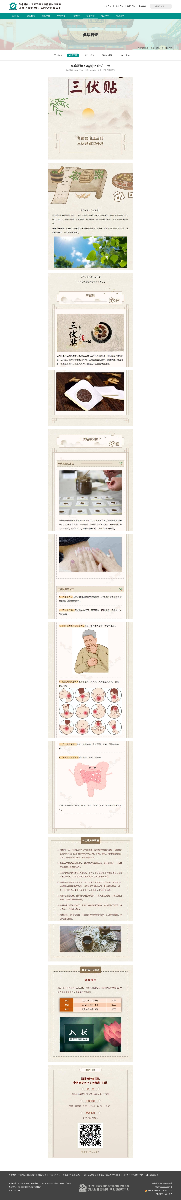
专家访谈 (105, 16)
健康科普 (90, 17)
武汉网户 (168, 1194)
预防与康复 (90, 55)
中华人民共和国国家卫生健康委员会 (32, 1175)
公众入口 (107, 6)
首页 (152, 48)
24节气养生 (125, 55)
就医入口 (131, 6)
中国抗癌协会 (54, 1175)
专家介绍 (61, 16)
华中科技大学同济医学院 (133, 1175)
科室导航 (46, 16)
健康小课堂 (107, 55)
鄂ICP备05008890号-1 (163, 1187)
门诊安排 (76, 16)
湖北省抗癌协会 (152, 1175)
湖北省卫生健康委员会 (72, 1175)
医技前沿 (58, 55)
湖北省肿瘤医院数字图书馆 (109, 1175)
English (142, 6)
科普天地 (168, 48)
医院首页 (16, 16)
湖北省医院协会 (90, 1175)
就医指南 (31, 16)
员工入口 (119, 6)
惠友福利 (120, 16)
